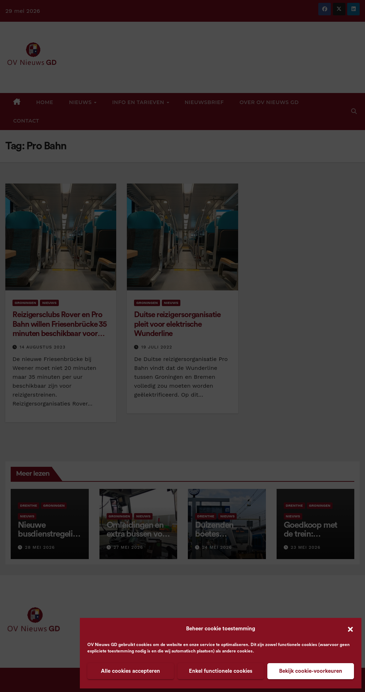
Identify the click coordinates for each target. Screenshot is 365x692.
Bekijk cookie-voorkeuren (310, 671)
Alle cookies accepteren (130, 671)
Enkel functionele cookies (220, 671)
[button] (350, 628)
